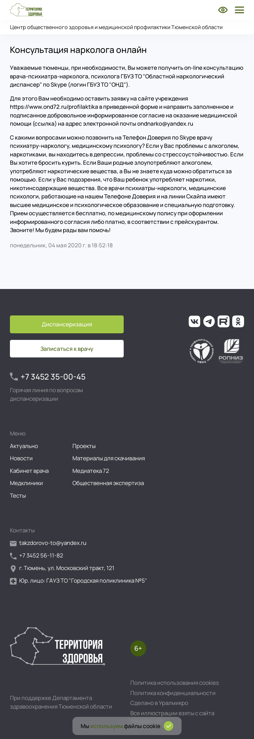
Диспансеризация (67, 324)
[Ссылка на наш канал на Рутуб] (224, 321)
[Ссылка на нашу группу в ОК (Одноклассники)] (238, 321)
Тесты (18, 495)
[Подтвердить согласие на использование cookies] (168, 726)
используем (106, 726)
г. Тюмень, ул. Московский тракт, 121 (62, 568)
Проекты (84, 446)
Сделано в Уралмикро (159, 703)
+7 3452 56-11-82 (36, 556)
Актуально (24, 446)
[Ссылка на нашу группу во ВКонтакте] (194, 321)
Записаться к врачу (66, 348)
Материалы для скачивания (108, 458)
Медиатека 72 (90, 470)
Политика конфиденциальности (173, 693)
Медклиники (26, 483)
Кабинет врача (29, 470)
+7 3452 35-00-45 (48, 377)
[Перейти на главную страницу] (26, 10)
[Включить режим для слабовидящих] (223, 10)
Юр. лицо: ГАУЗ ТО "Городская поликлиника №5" (78, 581)
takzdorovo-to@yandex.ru (48, 543)
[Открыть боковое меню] (238, 10)
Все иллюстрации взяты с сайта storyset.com (172, 717)
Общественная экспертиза (108, 483)
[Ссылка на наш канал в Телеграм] (209, 321)
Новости (21, 458)
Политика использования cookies (174, 682)
